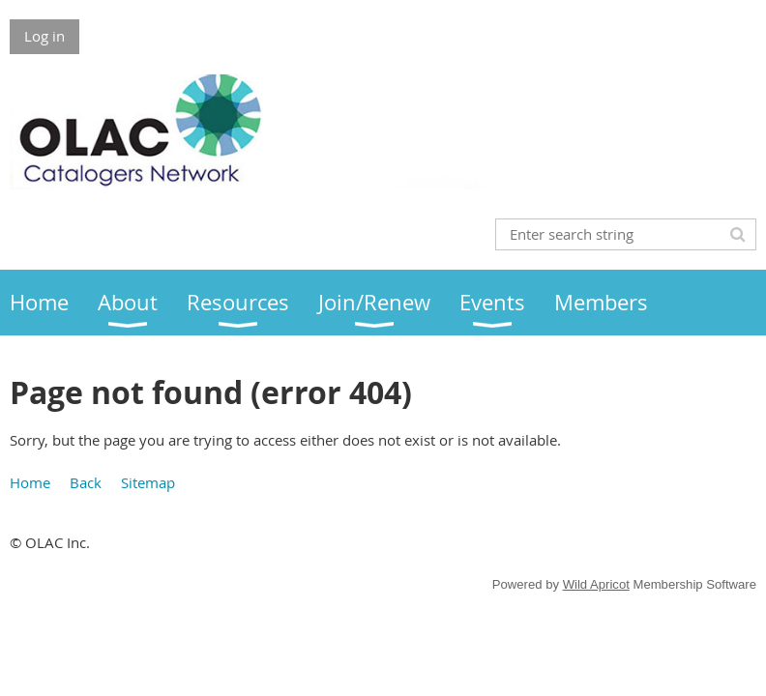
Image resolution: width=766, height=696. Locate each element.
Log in (44, 35)
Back (86, 482)
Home (30, 482)
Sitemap (148, 482)
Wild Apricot (596, 584)
